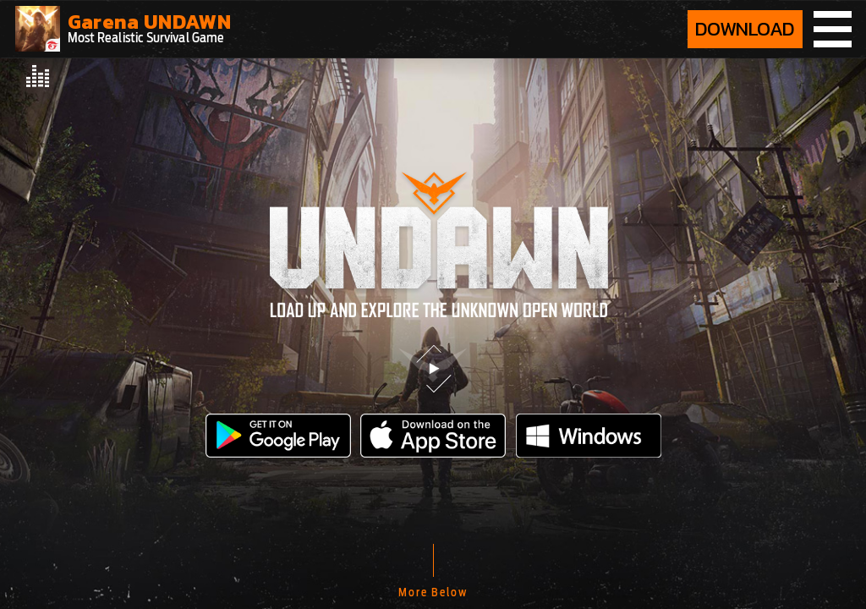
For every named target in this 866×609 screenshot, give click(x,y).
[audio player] (38, 76)
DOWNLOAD (745, 28)
